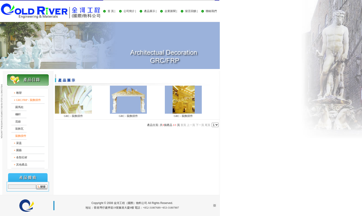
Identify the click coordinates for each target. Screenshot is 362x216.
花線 (18, 121)
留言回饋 (190, 11)
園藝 (19, 150)
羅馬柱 (19, 107)
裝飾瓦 (19, 128)
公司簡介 (129, 11)
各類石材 (21, 157)
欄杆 (18, 114)
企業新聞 (170, 11)
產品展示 (149, 11)
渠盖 (19, 143)
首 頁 (111, 11)
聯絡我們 (211, 11)
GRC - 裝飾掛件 (73, 116)
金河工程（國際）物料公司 (130, 203)
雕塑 (19, 92)
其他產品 (21, 164)
